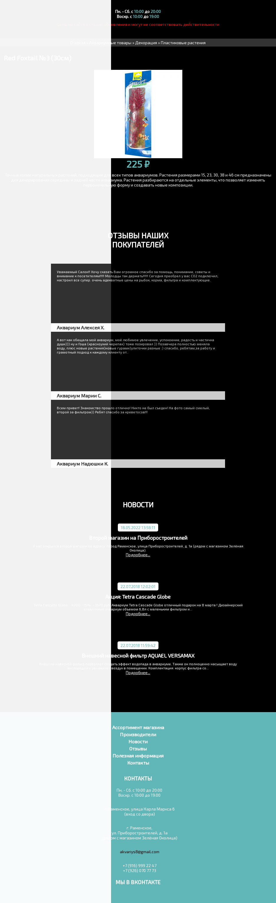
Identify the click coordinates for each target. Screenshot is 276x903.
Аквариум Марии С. (79, 395)
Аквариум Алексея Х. (80, 327)
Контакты (138, 762)
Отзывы (138, 748)
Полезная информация (138, 755)
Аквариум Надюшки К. (82, 463)
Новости (138, 741)
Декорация (146, 42)
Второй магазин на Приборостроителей (138, 537)
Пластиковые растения (183, 42)
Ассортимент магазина (138, 727)
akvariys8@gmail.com (139, 851)
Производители (138, 734)
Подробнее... (138, 554)
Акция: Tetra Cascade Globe (138, 596)
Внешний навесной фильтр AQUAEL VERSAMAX (138, 655)
